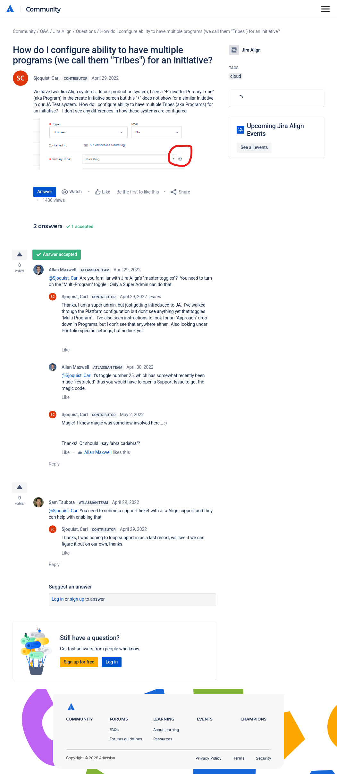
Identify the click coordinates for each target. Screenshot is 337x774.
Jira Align (62, 31)
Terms (239, 758)
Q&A (44, 31)
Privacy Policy (209, 758)
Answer (44, 191)
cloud (235, 76)
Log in (58, 600)
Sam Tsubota (62, 503)
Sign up (77, 600)
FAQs (114, 729)
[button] (115, 144)
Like (66, 350)
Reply (54, 464)
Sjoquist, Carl (46, 78)
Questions (86, 31)
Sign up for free (79, 662)
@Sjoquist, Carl (64, 278)
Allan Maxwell (62, 270)
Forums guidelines (126, 739)
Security (263, 758)
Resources (162, 739)
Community (43, 8)
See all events (254, 147)
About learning (166, 729)
